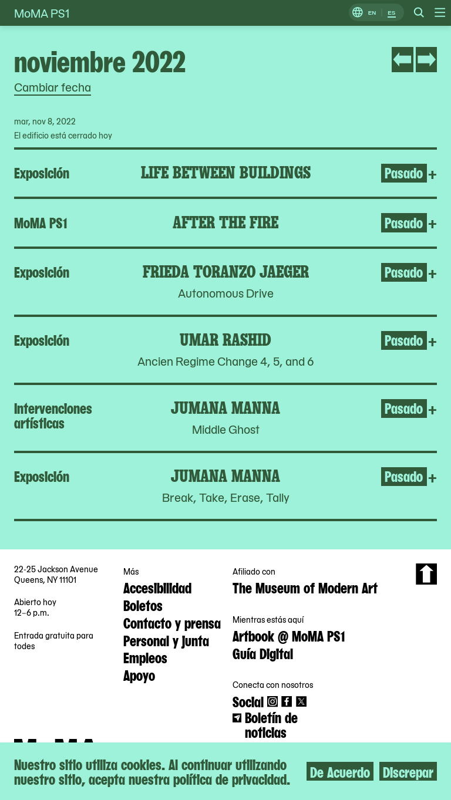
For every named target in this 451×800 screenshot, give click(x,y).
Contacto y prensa (172, 622)
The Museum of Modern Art (305, 587)
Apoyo (139, 674)
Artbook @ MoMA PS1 (289, 635)
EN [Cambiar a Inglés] (372, 12)
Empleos (145, 656)
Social (248, 700)
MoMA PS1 (41, 13)
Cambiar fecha (52, 86)
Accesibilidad (157, 587)
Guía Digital (263, 652)
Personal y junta (166, 639)
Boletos (143, 604)
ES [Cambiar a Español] (391, 12)
